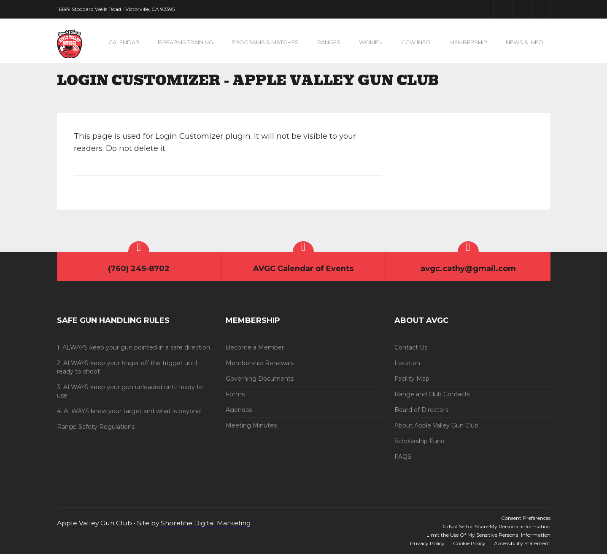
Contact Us (410, 347)
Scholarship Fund (419, 441)
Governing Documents (260, 378)
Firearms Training (185, 42)
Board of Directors (421, 410)
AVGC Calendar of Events (303, 268)
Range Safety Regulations (96, 426)
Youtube (522, 9)
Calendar (123, 42)
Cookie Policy (469, 543)
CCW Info (416, 42)
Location (407, 363)
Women (371, 42)
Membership (468, 42)
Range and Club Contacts (432, 394)
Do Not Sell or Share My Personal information (495, 526)
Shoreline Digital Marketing (206, 523)
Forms (235, 394)
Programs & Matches (265, 42)
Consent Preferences (525, 518)
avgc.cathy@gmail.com (468, 268)
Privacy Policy (427, 543)
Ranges (328, 42)
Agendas (239, 410)
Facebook (503, 9)
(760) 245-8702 (139, 268)
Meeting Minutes (251, 425)
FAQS (402, 456)
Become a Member (255, 347)
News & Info (524, 42)
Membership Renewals (260, 363)
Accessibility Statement (522, 543)
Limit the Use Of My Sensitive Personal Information (488, 535)
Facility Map (411, 378)
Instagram (540, 9)
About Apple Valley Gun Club (436, 425)
